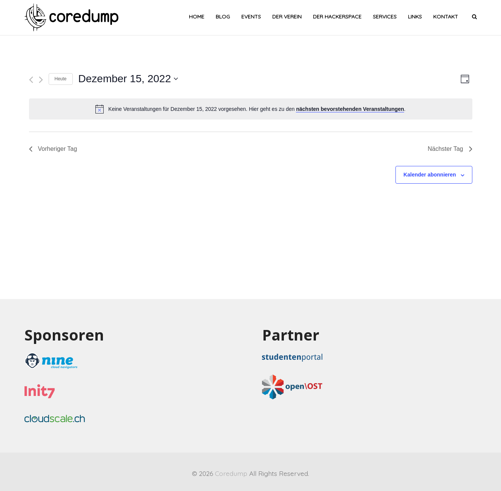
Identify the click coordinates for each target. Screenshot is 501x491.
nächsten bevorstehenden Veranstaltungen (350, 109)
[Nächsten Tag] (41, 79)
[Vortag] (31, 79)
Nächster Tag (450, 149)
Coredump (231, 473)
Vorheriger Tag (53, 149)
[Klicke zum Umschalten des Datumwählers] (128, 78)
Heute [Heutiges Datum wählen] (61, 78)
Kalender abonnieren (429, 175)
